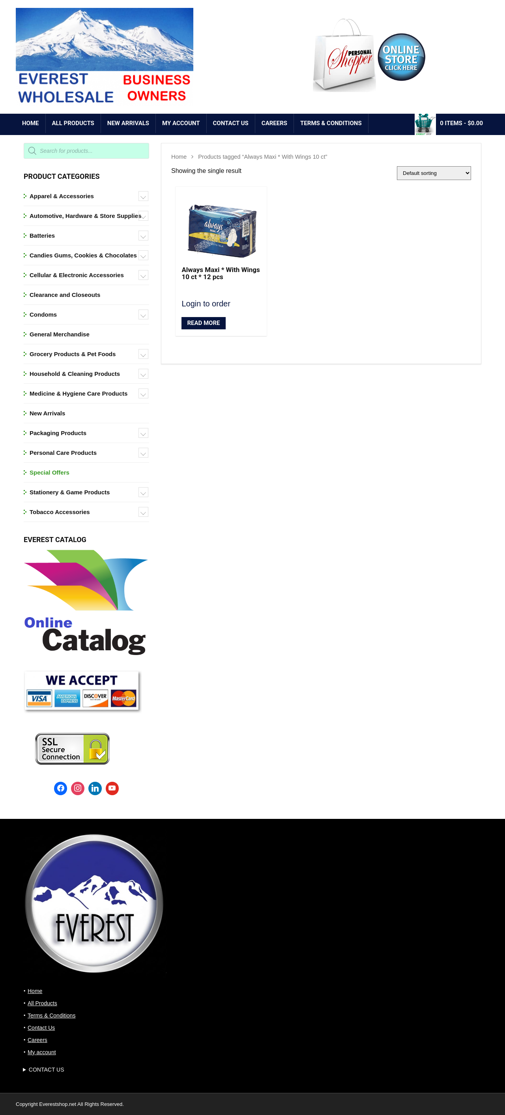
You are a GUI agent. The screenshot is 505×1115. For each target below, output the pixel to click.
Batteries (42, 235)
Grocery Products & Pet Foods (73, 354)
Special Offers (49, 472)
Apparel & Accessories (62, 196)
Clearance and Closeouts (65, 294)
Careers (274, 123)
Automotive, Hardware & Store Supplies (85, 215)
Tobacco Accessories (60, 512)
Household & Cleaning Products (75, 373)
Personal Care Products (63, 452)
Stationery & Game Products (70, 492)
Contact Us (231, 123)
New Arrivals (47, 413)
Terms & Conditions (331, 123)
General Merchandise (60, 334)
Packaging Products (58, 433)
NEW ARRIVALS (128, 123)
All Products (73, 123)
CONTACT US (46, 1069)
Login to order (205, 303)
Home (30, 123)
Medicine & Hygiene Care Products (78, 393)
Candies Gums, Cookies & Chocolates (83, 255)
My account (181, 123)
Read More (203, 323)
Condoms (43, 314)
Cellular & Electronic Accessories (77, 275)
